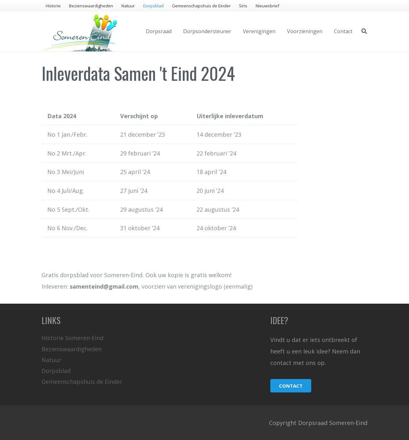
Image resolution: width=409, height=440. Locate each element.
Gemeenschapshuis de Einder (82, 381)
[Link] (80, 31)
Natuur (51, 360)
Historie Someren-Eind (73, 338)
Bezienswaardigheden (72, 349)
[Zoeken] (364, 31)
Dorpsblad (56, 371)
